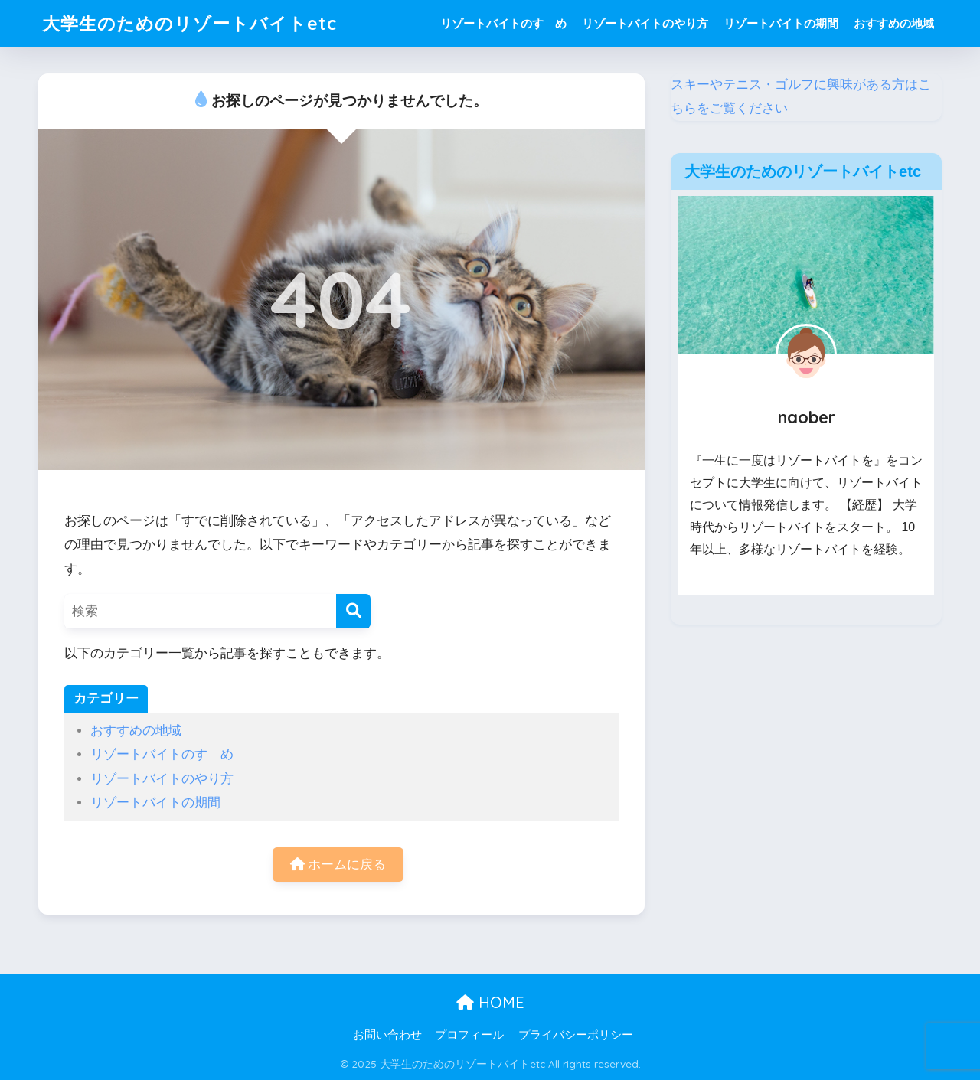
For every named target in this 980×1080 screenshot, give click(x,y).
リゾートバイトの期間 (781, 23)
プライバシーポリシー (575, 1035)
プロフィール (469, 1035)
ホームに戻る (338, 864)
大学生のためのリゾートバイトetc (189, 23)
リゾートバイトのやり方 (645, 23)
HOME (490, 1002)
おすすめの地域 (894, 23)
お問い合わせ (387, 1035)
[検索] (353, 611)
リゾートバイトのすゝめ (503, 23)
